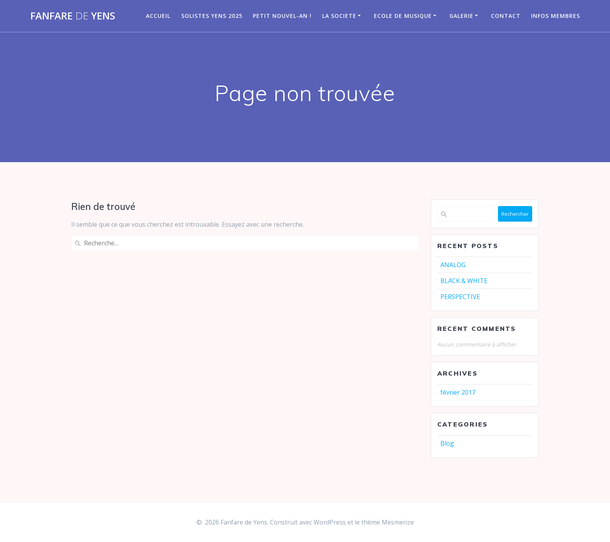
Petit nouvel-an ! (282, 15)
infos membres (555, 15)
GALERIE (461, 15)
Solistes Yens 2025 (211, 15)
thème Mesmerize (387, 522)
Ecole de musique (403, 15)
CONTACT (506, 15)
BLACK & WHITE (463, 280)
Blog (447, 443)
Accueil (158, 15)
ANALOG (453, 265)
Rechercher (515, 213)
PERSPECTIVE (460, 296)
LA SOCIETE (339, 15)
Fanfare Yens (72, 16)
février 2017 (457, 392)
